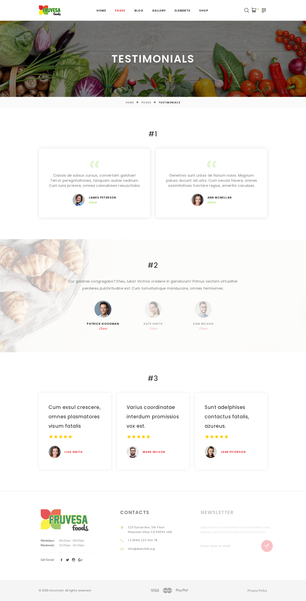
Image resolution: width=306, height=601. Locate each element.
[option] (153, 285)
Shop (203, 10)
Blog (138, 10)
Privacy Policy (257, 590)
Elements (182, 10)
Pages (120, 10)
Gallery (159, 10)
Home (101, 10)
